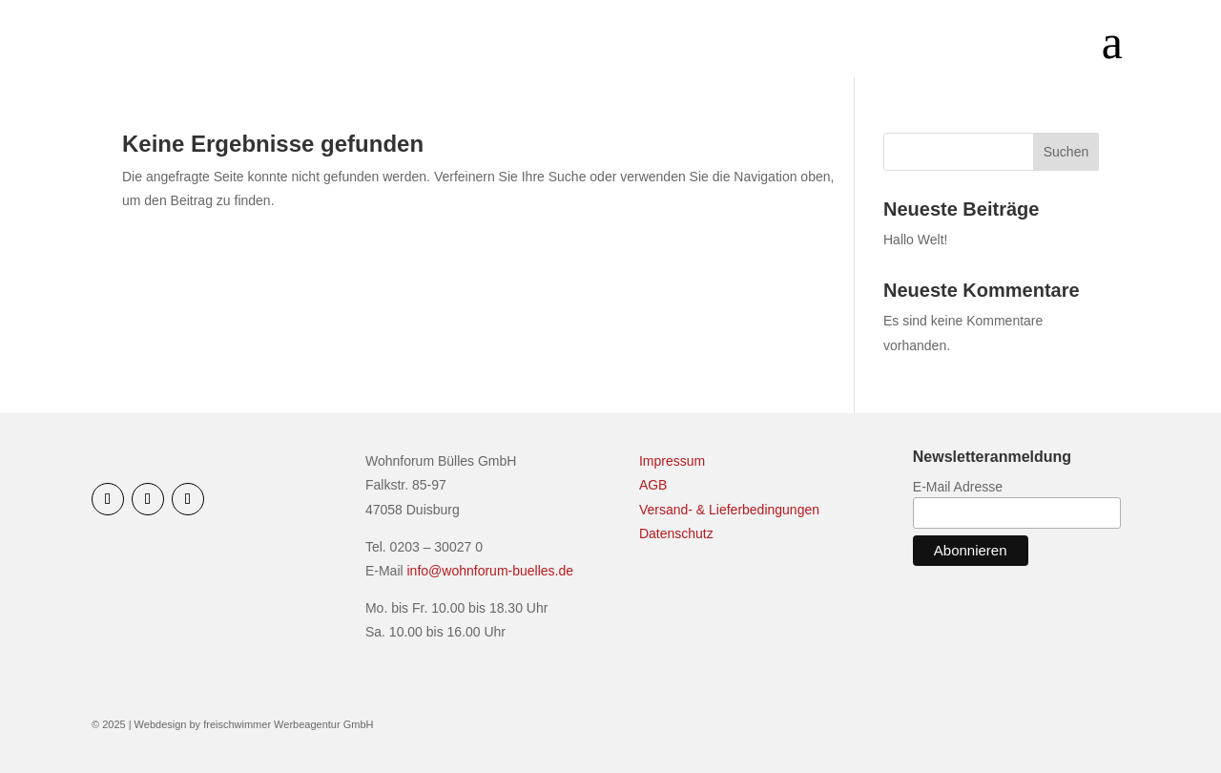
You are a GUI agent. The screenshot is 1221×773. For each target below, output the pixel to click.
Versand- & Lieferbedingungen (729, 509)
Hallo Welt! (915, 239)
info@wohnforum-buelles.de (490, 570)
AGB (653, 484)
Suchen (1066, 151)
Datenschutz (676, 533)
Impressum (672, 461)
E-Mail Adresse (958, 486)
